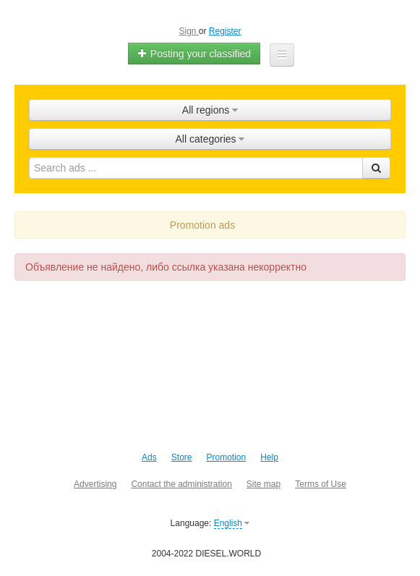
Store (181, 457)
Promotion (226, 457)
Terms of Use (320, 484)
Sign (188, 31)
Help (269, 457)
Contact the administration (181, 484)
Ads (149, 457)
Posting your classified (194, 53)
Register (225, 31)
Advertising (95, 484)
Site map (263, 484)
